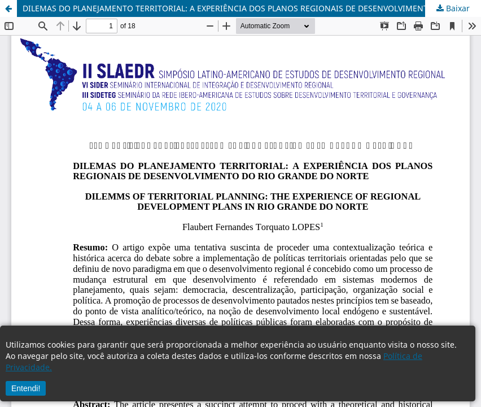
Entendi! (25, 388)
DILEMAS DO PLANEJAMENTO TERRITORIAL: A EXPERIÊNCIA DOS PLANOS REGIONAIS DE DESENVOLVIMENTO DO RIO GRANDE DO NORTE (252, 8)
